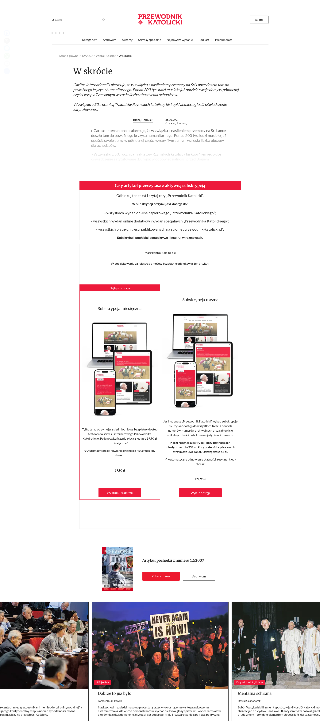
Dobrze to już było (114, 693)
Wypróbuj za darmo (120, 492)
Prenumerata (223, 39)
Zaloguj (259, 19)
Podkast (204, 39)
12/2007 (197, 560)
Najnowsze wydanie (180, 39)
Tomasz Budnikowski (110, 700)
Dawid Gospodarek (249, 700)
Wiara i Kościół (106, 55)
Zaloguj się (169, 252)
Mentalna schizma (255, 693)
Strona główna (68, 55)
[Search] (53, 19)
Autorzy (127, 39)
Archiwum (199, 576)
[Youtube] (52, 32)
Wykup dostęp (200, 493)
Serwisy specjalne (149, 39)
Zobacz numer (161, 576)
